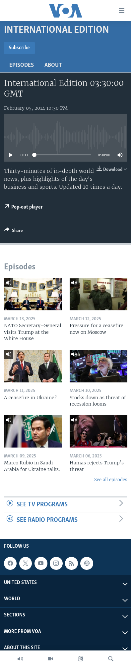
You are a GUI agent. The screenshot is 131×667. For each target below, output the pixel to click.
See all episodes (110, 480)
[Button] (13, 231)
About (53, 65)
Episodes (21, 65)
